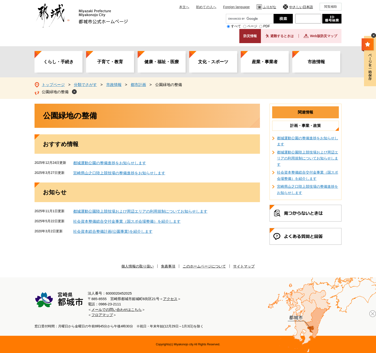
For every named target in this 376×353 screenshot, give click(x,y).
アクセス (170, 299)
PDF (266, 26)
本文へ (184, 7)
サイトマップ (244, 266)
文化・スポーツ (213, 61)
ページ (252, 26)
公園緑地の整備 (55, 92)
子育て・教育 (110, 61)
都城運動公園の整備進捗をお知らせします (109, 163)
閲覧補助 (330, 6)
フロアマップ (102, 315)
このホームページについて (204, 266)
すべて (236, 26)
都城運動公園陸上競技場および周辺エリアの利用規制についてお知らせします (140, 211)
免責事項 (168, 266)
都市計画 (138, 85)
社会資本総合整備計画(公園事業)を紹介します (113, 231)
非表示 (373, 35)
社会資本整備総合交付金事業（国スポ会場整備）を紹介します (127, 221)
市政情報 (316, 61)
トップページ (53, 85)
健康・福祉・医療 (161, 61)
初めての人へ (206, 7)
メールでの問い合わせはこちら (116, 309)
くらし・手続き (58, 61)
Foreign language (236, 7)
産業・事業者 (265, 61)
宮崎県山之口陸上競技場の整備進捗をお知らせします (119, 173)
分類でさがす (85, 85)
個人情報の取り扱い (137, 266)
